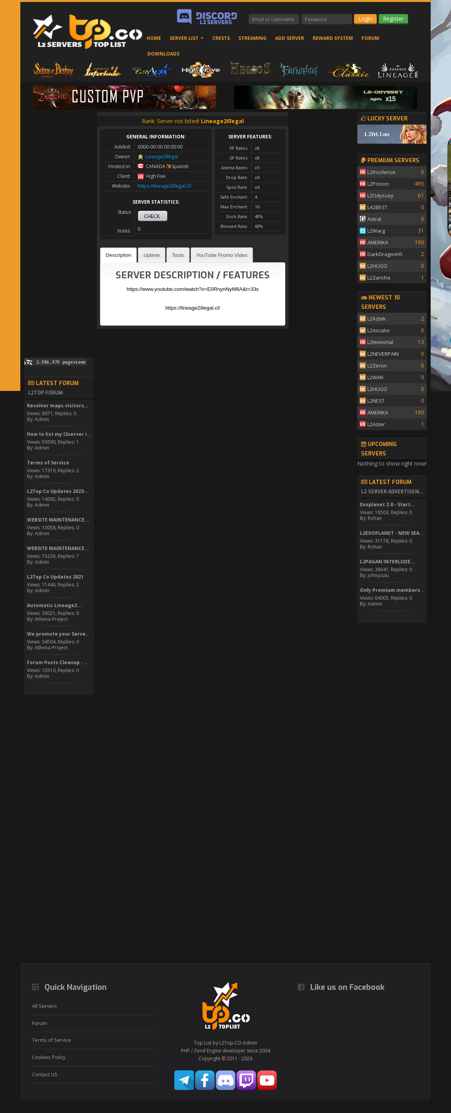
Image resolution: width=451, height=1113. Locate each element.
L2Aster (376, 424)
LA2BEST (377, 207)
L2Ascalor (378, 330)
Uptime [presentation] (151, 255)
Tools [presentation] (178, 255)
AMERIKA (377, 242)
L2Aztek (376, 318)
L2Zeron (377, 365)
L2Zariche (378, 277)
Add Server (289, 38)
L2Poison (378, 183)
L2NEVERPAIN (383, 353)
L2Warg (376, 230)
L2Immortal (380, 342)
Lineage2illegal (161, 156)
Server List (184, 38)
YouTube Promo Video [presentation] (221, 255)
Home (154, 38)
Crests (221, 38)
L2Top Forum (45, 393)
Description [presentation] (118, 255)
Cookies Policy (48, 1057)
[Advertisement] (59, 229)
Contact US (44, 1074)
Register (393, 18)
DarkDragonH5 (385, 254)
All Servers (44, 1006)
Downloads (163, 53)
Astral (374, 218)
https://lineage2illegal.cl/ (164, 186)
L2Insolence (381, 172)
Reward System (333, 38)
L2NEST (376, 400)
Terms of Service (51, 1040)
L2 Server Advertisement (392, 492)
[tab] (118, 255)
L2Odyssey (380, 195)
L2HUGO (377, 265)
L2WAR (375, 377)
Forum (370, 38)
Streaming (252, 38)
